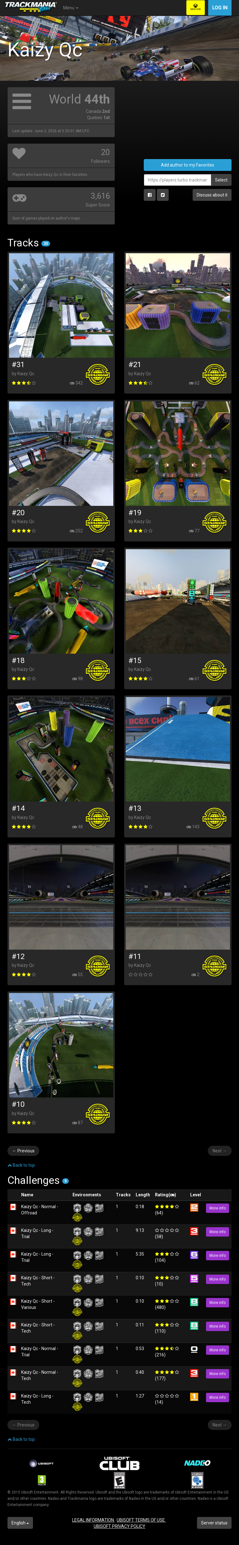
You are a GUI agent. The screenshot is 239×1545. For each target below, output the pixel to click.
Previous (23, 1150)
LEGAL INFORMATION (93, 1520)
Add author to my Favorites (187, 164)
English (20, 1522)
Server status (214, 1522)
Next (220, 1150)
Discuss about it (212, 194)
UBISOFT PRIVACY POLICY (119, 1526)
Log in (219, 8)
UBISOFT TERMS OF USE (141, 1520)
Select (221, 179)
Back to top (21, 1165)
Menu (70, 7)
